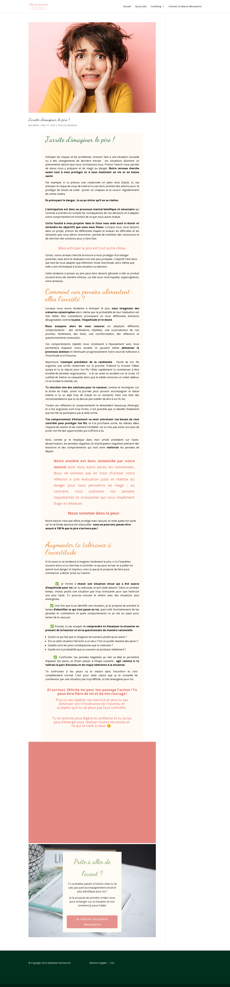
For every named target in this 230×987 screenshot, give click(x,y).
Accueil (127, 6)
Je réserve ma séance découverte (92, 922)
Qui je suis (141, 6)
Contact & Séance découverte (184, 6)
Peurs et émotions (67, 125)
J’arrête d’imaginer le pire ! (49, 119)
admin (36, 125)
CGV (112, 962)
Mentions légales (98, 962)
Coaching (156, 6)
